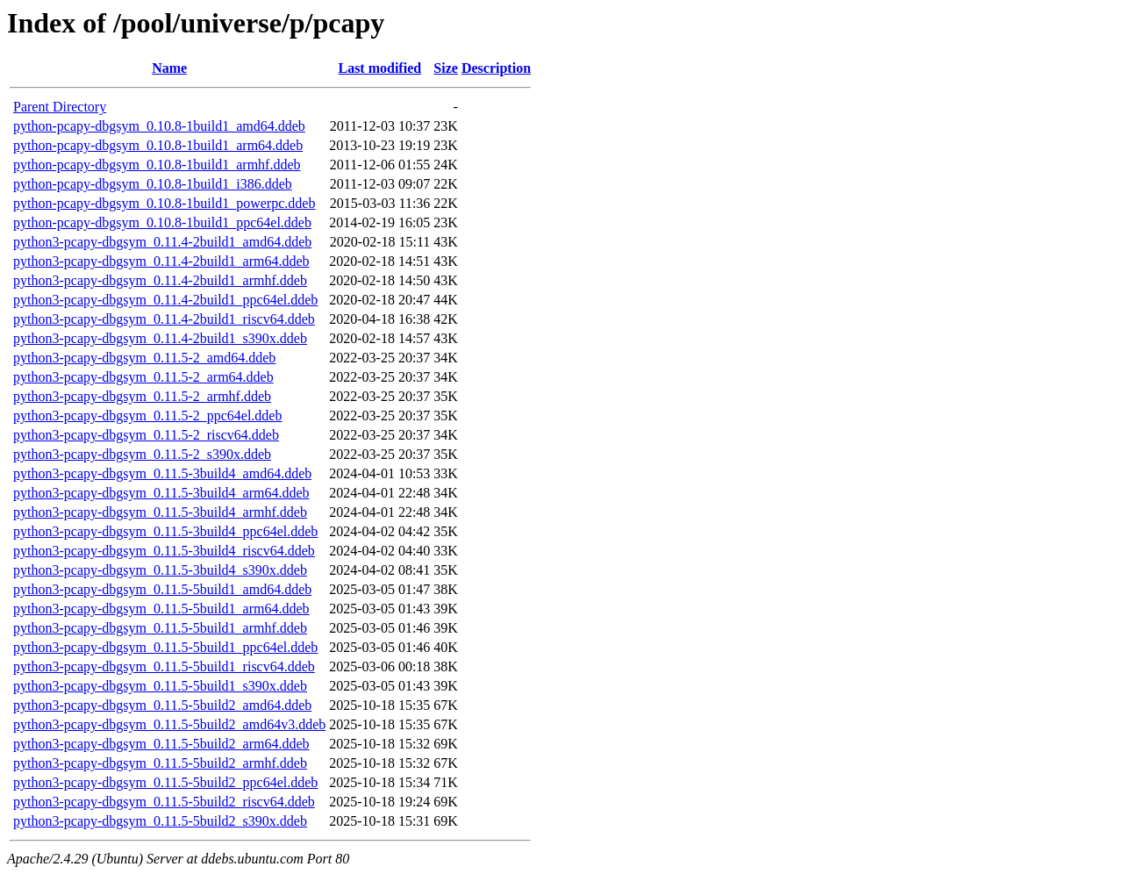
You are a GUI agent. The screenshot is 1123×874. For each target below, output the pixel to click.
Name (169, 68)
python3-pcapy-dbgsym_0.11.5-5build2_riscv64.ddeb (164, 801)
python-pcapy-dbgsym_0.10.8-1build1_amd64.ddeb (159, 125)
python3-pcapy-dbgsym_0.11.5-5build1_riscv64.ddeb (164, 666)
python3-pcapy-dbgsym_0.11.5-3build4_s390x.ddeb (160, 569)
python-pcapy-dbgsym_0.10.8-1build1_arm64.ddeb (158, 145)
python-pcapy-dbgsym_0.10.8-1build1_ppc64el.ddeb (162, 222)
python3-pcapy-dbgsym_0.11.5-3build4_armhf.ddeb (160, 512)
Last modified (379, 68)
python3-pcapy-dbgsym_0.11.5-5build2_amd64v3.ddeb (169, 724)
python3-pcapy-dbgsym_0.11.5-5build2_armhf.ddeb (160, 763)
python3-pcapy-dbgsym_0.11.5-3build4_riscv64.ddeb (164, 550)
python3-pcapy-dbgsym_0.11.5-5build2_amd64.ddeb (162, 705)
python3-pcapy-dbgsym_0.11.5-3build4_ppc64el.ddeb (165, 531)
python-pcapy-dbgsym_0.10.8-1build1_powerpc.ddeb (164, 203)
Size (445, 68)
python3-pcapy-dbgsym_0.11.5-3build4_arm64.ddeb (161, 492)
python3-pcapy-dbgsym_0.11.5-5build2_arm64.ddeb (161, 743)
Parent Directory (59, 106)
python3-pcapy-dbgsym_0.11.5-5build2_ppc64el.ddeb (165, 782)
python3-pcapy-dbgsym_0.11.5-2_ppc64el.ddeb (147, 415)
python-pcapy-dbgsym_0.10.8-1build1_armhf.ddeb (157, 164)
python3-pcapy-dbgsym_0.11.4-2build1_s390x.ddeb (160, 338)
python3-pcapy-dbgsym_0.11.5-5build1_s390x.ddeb (160, 685)
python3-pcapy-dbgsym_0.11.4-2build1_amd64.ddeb (162, 241)
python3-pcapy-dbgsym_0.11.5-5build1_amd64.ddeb (162, 589)
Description (496, 68)
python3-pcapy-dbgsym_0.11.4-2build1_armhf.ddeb (160, 280)
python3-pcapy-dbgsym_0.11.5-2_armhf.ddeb (142, 396)
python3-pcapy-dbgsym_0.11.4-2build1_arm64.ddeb (161, 261)
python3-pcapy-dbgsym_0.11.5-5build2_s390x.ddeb (160, 820)
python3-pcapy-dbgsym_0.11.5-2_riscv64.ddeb (146, 434)
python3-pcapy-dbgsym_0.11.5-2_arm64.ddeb (143, 376)
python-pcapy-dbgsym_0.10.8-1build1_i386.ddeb (152, 183)
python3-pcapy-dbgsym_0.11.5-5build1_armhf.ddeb (160, 627)
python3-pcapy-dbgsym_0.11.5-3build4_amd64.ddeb (162, 473)
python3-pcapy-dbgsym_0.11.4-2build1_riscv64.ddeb (164, 319)
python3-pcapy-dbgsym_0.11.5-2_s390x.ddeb (142, 454)
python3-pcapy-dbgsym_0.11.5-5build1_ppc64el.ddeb (165, 647)
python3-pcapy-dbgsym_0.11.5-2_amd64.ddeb (144, 357)
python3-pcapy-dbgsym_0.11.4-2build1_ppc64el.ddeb (165, 299)
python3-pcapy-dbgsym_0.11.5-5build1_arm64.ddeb (161, 608)
